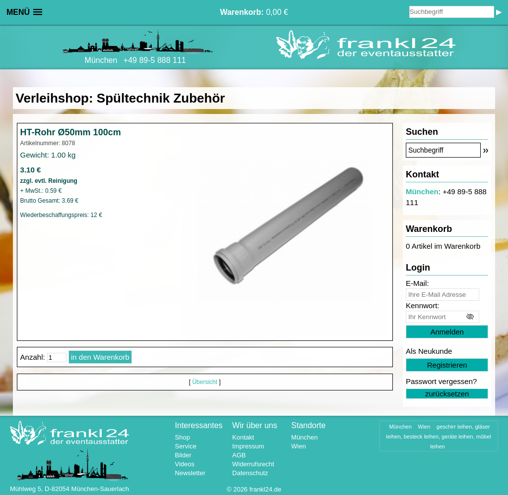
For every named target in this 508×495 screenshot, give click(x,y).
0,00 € (254, 12)
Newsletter (190, 473)
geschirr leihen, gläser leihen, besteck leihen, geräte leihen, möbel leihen (438, 436)
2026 (240, 489)
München (422, 191)
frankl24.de (265, 489)
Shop (182, 437)
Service (185, 446)
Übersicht (204, 382)
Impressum (248, 446)
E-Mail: (417, 283)
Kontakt (243, 437)
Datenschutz (250, 473)
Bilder (183, 455)
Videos (185, 464)
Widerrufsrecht (253, 464)
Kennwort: (423, 305)
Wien (298, 446)
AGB (239, 455)
